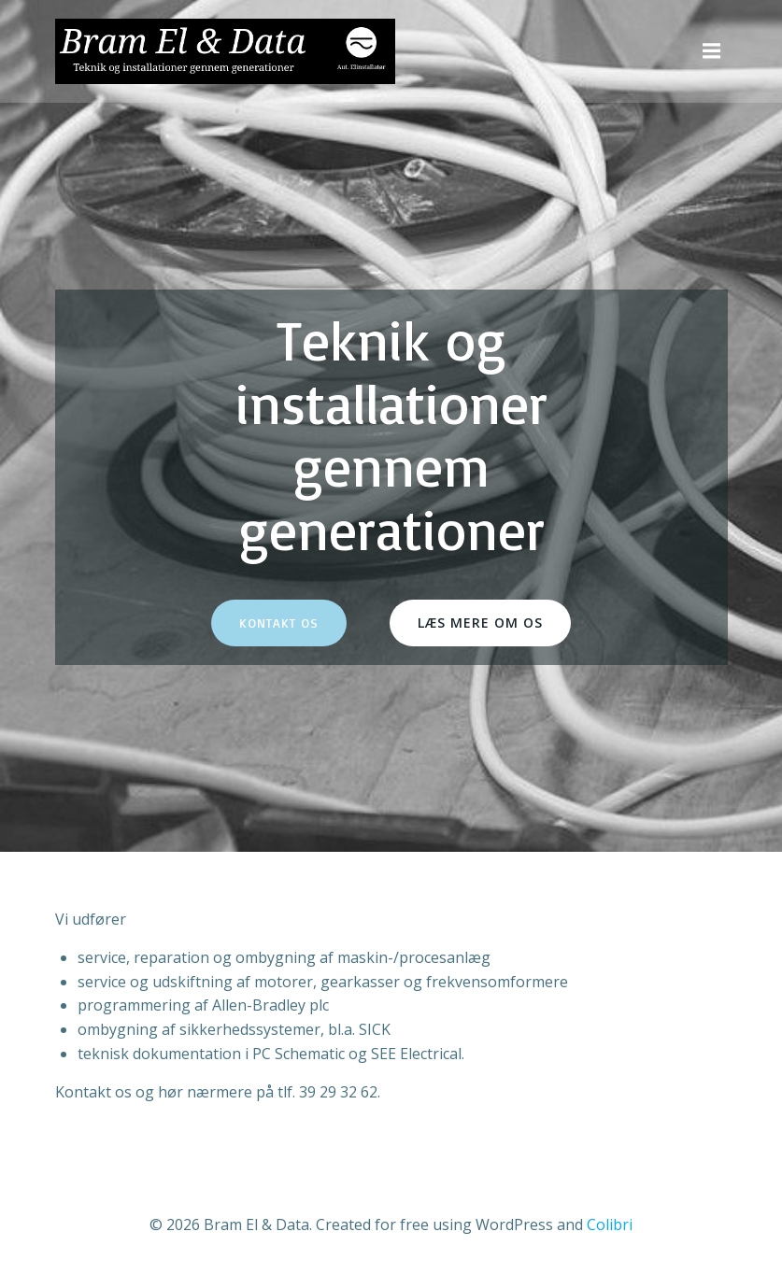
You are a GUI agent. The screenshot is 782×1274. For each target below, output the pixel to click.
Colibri (610, 1224)
